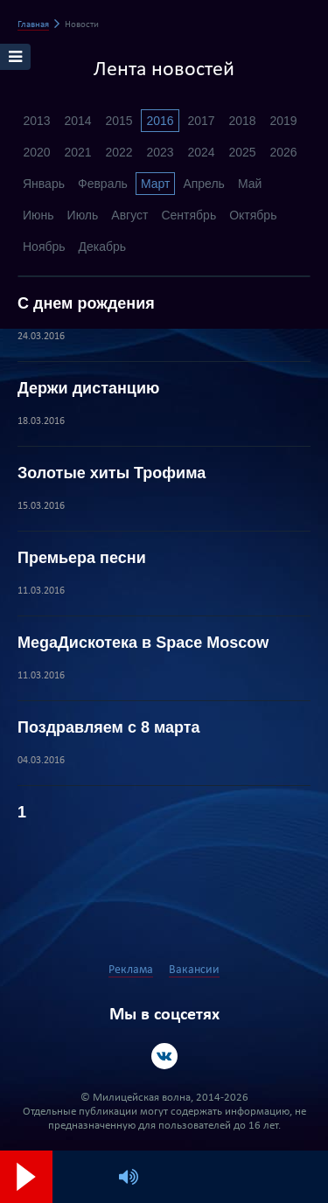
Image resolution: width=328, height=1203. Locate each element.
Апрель (204, 184)
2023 (159, 152)
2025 (241, 152)
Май (250, 184)
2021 (77, 152)
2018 (241, 121)
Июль (83, 215)
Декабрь (103, 247)
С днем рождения (86, 303)
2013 (36, 121)
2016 (159, 121)
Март (156, 184)
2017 (200, 121)
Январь (44, 184)
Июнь (38, 215)
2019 (283, 121)
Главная (33, 25)
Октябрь (252, 215)
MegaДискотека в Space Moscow (143, 642)
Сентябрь (188, 215)
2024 (200, 152)
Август (129, 215)
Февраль (103, 184)
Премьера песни (81, 558)
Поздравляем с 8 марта (108, 727)
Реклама (130, 970)
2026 (283, 152)
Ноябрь (44, 247)
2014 (77, 121)
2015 (118, 121)
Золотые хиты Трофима (111, 473)
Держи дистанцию (88, 388)
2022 (118, 152)
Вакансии (194, 970)
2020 (36, 152)
